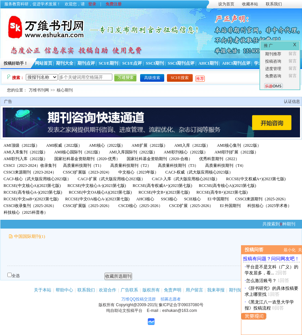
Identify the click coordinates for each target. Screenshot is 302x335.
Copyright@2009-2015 (136, 305)
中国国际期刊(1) (29, 236)
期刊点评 (86, 63)
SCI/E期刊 (108, 63)
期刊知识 (237, 289)
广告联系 (129, 289)
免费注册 (114, 4)
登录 (92, 4)
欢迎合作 (107, 289)
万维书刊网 (39, 90)
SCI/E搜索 (180, 77)
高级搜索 (152, 77)
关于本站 (42, 289)
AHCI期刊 (208, 63)
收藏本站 (250, 4)
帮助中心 (64, 289)
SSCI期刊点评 (181, 63)
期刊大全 (64, 63)
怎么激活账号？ (261, 280)
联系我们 (274, 4)
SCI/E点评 (132, 63)
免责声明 (172, 289)
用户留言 (194, 289)
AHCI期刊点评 (236, 63)
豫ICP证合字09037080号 (181, 305)
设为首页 (226, 4)
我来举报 (216, 289)
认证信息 (292, 101)
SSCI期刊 (155, 63)
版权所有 (151, 289)
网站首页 (43, 63)
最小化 (290, 250)
